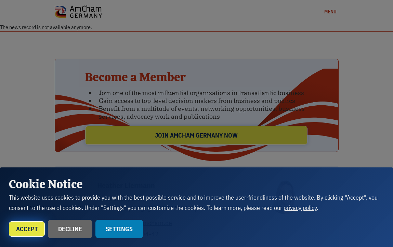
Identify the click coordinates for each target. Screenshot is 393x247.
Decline (70, 229)
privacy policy (300, 208)
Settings (119, 229)
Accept (27, 229)
